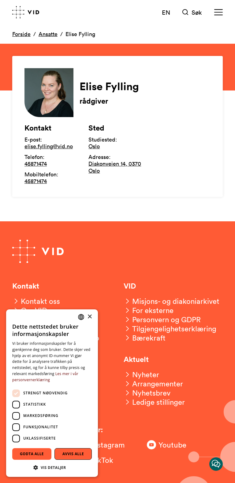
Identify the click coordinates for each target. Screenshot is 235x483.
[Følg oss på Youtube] (171, 444)
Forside (21, 34)
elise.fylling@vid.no (48, 146)
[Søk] (192, 12)
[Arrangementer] (153, 383)
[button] (52, 467)
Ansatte (48, 34)
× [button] (89, 317)
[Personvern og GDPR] (162, 319)
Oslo (94, 146)
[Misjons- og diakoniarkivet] (171, 301)
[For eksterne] (148, 310)
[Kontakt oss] (36, 301)
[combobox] (81, 317)
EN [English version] (166, 12)
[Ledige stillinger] (154, 402)
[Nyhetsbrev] (147, 392)
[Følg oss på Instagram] (104, 444)
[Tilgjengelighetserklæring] (170, 328)
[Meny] (218, 12)
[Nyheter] (141, 374)
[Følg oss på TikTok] (104, 460)
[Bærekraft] (145, 337)
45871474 (35, 163)
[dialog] (52, 393)
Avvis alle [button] (73, 453)
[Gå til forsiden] (25, 12)
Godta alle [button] (32, 453)
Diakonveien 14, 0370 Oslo (114, 167)
